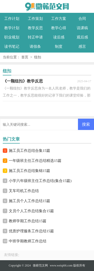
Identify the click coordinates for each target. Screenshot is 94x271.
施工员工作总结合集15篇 (29, 151)
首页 (24, 57)
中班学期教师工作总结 (27, 241)
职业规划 (11, 37)
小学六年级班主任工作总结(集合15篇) (40, 181)
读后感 (58, 37)
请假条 (35, 46)
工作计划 (11, 19)
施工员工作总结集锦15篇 (29, 171)
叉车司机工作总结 (24, 191)
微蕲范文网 (40, 265)
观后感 (82, 37)
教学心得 (58, 28)
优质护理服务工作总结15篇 (31, 231)
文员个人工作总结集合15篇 (31, 211)
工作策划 (35, 19)
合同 (82, 19)
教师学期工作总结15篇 (27, 221)
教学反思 (35, 28)
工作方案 (58, 19)
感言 (82, 46)
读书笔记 (11, 46)
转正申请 (35, 37)
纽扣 (37, 57)
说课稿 (82, 28)
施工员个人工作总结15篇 (29, 201)
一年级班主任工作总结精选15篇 (35, 161)
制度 (58, 46)
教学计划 (11, 28)
